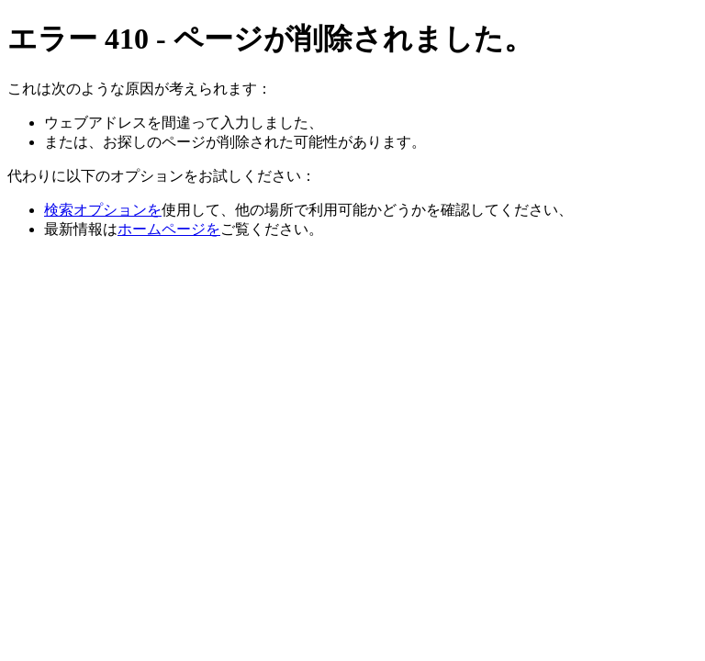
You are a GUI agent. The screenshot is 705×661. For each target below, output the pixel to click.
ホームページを (169, 229)
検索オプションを (103, 210)
